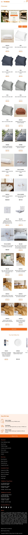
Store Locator (3, 450)
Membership (3, 476)
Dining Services (4, 463)
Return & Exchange (4, 474)
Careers (2, 454)
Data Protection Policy (5, 530)
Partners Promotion (4, 452)
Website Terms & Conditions (6, 528)
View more (14, 329)
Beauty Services (4, 461)
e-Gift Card (3, 478)
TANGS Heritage (4, 446)
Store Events (3, 444)
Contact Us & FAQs (5, 470)
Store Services (4, 459)
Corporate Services (4, 465)
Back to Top (14, 436)
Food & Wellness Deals (5, 442)
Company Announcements (6, 448)
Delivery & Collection (5, 472)
